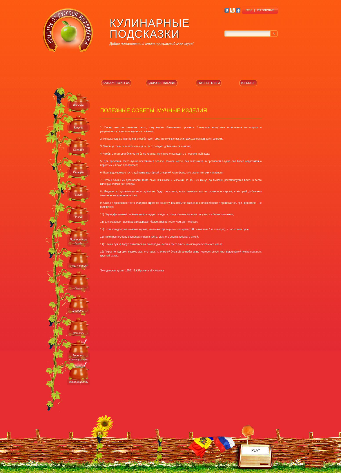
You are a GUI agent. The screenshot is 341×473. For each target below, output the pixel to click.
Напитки (78, 333)
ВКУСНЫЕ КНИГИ (209, 83)
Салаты (78, 150)
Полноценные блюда (78, 241)
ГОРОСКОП (248, 83)
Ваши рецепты (78, 381)
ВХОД (249, 10)
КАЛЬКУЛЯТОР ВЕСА (116, 83)
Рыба (78, 217)
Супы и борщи (78, 265)
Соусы (78, 288)
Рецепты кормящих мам (78, 357)
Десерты (78, 310)
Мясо (78, 194)
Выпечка (78, 105)
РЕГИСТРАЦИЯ (265, 10)
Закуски (78, 127)
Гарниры (78, 172)
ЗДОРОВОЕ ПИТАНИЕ (162, 83)
